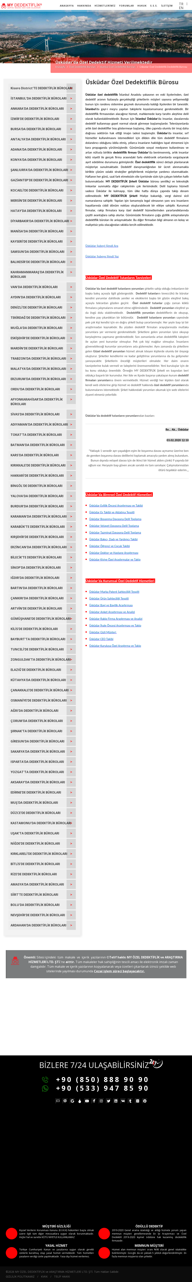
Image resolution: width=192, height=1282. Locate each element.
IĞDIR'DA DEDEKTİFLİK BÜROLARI (35, 578)
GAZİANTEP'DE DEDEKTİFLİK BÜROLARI (39, 180)
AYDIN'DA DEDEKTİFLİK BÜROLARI (36, 297)
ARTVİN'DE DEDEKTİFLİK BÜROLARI (36, 608)
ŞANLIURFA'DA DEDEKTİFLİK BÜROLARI (39, 170)
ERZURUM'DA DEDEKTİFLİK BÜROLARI (38, 379)
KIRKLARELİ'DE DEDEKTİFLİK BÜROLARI (39, 854)
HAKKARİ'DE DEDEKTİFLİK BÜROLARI (37, 475)
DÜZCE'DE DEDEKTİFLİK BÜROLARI (36, 813)
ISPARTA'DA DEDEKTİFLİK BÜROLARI (37, 762)
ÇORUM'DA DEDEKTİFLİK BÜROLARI (37, 721)
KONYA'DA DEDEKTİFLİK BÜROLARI (36, 160)
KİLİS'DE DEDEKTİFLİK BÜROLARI (34, 629)
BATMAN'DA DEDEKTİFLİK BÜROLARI (38, 445)
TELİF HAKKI (62, 1276)
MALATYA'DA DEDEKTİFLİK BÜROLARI (38, 369)
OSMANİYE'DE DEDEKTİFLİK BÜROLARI (39, 700)
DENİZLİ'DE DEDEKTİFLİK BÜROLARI (36, 307)
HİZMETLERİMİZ (105, 5)
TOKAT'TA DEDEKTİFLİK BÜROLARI (36, 435)
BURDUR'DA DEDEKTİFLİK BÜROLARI (37, 506)
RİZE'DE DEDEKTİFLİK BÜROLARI (34, 874)
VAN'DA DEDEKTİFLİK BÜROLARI (34, 287)
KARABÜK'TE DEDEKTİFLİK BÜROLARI (38, 527)
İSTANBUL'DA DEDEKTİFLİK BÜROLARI (39, 98)
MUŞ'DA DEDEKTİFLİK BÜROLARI (34, 802)
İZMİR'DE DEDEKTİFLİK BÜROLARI (35, 119)
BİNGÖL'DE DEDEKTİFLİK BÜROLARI (37, 486)
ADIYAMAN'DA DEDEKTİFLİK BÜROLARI (39, 424)
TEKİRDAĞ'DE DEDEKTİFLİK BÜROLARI (38, 317)
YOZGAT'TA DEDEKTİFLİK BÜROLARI (37, 772)
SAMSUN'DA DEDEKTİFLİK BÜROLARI (37, 252)
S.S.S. (154, 5)
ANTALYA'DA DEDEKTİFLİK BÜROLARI (38, 139)
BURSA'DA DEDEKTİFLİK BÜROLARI (36, 129)
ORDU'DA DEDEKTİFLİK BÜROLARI (35, 389)
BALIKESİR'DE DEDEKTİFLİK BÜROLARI (38, 262)
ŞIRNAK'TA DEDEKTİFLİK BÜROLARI (36, 731)
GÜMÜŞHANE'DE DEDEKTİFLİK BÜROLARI (41, 619)
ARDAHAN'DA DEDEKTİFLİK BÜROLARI (38, 925)
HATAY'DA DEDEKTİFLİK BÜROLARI (36, 211)
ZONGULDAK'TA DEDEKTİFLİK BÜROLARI (41, 659)
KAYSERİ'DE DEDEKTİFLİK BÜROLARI (37, 241)
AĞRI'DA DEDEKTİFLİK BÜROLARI (34, 710)
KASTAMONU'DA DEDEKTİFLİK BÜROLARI (41, 823)
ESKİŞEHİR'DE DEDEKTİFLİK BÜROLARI (38, 338)
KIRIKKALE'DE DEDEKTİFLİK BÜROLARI (38, 465)
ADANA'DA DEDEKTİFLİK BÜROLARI (36, 149)
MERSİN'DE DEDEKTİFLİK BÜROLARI (36, 200)
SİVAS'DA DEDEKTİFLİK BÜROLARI (35, 414)
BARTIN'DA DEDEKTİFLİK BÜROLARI (37, 588)
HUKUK (142, 5)
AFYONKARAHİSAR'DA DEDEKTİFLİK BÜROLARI (37, 401)
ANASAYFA (67, 5)
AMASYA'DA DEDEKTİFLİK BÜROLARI (37, 884)
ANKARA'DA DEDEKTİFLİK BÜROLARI (37, 108)
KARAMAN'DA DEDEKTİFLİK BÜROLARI (39, 516)
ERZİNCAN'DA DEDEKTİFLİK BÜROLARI (39, 547)
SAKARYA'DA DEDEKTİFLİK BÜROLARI (38, 751)
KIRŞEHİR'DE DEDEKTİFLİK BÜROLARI (37, 537)
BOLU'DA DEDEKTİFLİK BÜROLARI (35, 905)
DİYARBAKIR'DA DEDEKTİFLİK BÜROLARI (40, 221)
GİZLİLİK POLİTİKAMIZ (20, 1276)
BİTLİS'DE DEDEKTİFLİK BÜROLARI (35, 864)
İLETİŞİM (167, 5)
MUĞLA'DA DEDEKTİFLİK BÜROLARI (37, 328)
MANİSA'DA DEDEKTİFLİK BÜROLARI (37, 231)
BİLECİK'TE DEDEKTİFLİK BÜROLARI (36, 557)
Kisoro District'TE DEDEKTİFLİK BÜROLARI (42, 88)
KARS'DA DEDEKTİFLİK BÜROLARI (35, 455)
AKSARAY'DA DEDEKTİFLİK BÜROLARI (38, 782)
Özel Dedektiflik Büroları (82, 66)
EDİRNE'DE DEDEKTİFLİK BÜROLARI (36, 792)
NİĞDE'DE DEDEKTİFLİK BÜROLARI (35, 843)
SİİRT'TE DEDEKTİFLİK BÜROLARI (34, 894)
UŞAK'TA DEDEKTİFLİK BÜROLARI (35, 833)
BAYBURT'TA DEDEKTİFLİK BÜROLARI (38, 639)
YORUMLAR (126, 5)
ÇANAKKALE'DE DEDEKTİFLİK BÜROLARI (40, 690)
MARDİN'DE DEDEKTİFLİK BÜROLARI (37, 348)
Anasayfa (60, 66)
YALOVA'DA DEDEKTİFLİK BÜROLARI (37, 496)
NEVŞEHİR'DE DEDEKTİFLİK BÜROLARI (38, 915)
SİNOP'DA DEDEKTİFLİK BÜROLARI (36, 567)
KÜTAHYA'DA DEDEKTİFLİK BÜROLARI (38, 680)
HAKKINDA (84, 5)
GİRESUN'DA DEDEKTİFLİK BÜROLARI (37, 741)
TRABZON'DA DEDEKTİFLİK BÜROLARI (38, 358)
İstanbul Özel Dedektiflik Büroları (118, 66)
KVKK (44, 1276)
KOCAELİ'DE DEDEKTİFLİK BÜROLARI (37, 190)
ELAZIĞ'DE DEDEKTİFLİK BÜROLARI (36, 670)
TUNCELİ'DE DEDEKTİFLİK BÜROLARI (37, 649)
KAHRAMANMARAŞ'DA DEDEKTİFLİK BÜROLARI (37, 274)
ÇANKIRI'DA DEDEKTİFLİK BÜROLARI (37, 598)
